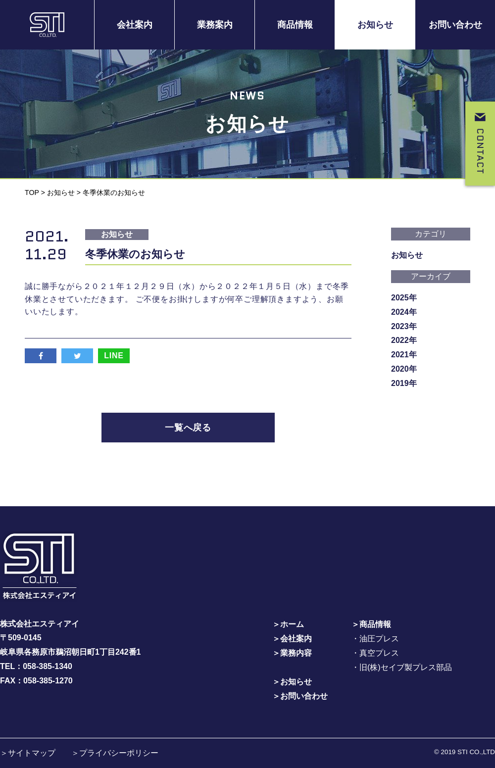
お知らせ (375, 25)
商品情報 (295, 25)
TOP (32, 192)
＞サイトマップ (27, 752)
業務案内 (215, 25)
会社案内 (134, 25)
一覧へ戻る (188, 427)
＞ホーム (288, 624)
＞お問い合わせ (300, 695)
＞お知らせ (292, 681)
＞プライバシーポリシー (114, 752)
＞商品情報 (371, 624)
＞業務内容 (292, 652)
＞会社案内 (292, 638)
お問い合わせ (455, 25)
